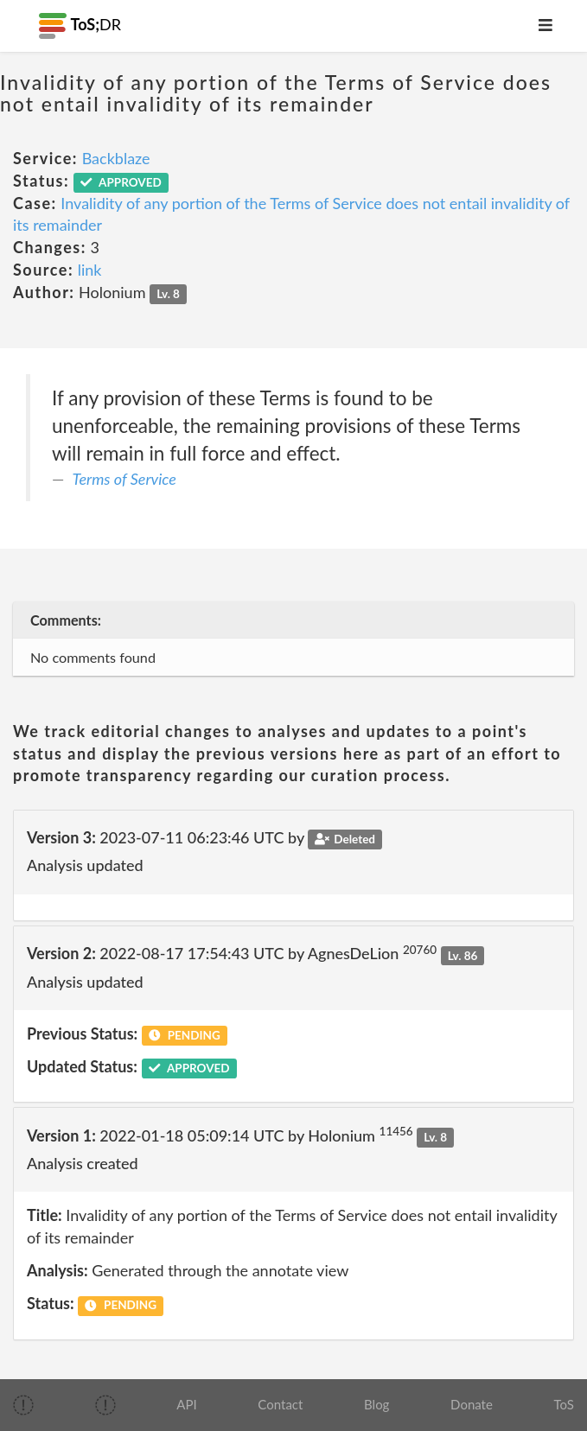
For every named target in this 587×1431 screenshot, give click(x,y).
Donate (471, 1404)
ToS (564, 1404)
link (90, 269)
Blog (376, 1404)
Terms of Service (124, 478)
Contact (280, 1404)
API (186, 1404)
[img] (23, 1405)
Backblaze (116, 158)
